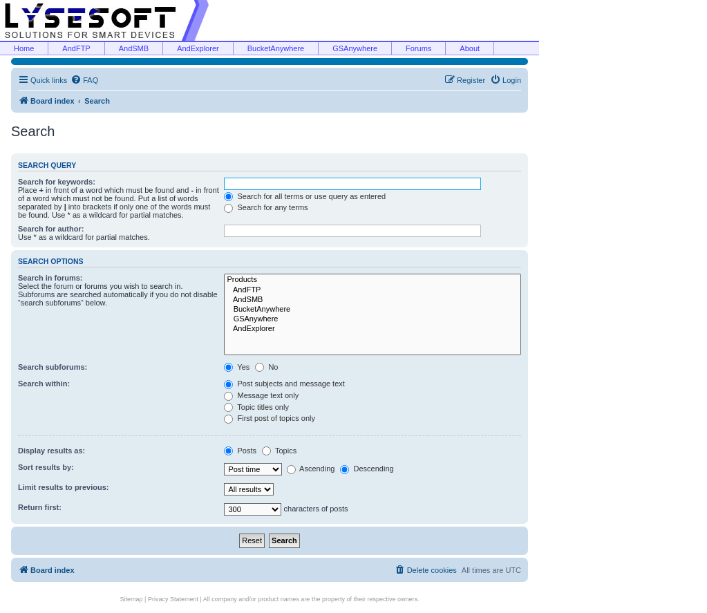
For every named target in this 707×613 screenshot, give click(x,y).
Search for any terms (266, 207)
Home (24, 48)
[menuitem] (84, 80)
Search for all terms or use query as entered (305, 196)
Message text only (261, 395)
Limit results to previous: (63, 487)
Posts (240, 450)
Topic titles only (256, 407)
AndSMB (134, 48)
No (266, 367)
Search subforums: (52, 367)
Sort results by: (46, 467)
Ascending (311, 468)
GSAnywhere (354, 48)
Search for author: (51, 229)
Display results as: (51, 450)
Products (372, 280)
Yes (236, 367)
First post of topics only (269, 418)
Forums (418, 48)
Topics (279, 450)
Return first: (40, 507)
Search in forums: (50, 278)
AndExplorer (198, 48)
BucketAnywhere (276, 48)
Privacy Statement (173, 599)
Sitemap (131, 599)
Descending (366, 468)
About (470, 48)
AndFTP (76, 48)
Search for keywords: (56, 182)
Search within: (44, 383)
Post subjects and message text (284, 383)
